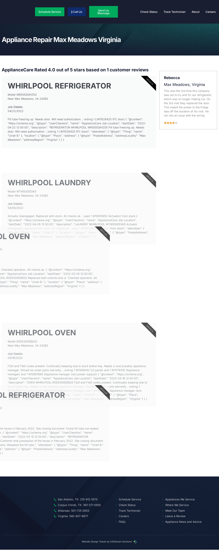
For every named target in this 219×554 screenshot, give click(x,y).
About (195, 11)
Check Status (149, 11)
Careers (210, 11)
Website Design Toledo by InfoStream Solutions (107, 545)
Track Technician (175, 11)
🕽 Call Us (76, 11)
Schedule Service (49, 11)
